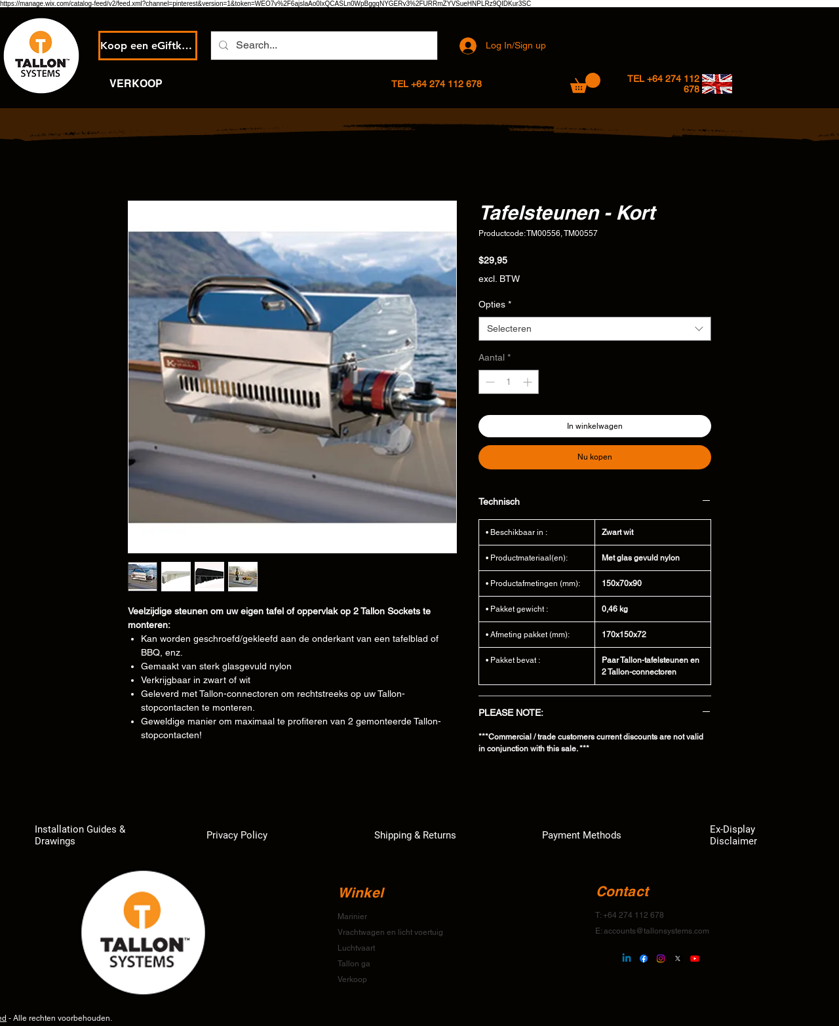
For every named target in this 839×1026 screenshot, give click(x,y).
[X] (678, 958)
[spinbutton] (508, 381)
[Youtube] (695, 958)
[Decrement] (488, 381)
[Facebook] (643, 958)
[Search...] (323, 45)
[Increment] (528, 381)
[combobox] (594, 329)
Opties (494, 304)
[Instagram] (660, 958)
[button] (585, 83)
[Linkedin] (626, 958)
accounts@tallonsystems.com (656, 931)
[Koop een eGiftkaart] (147, 45)
